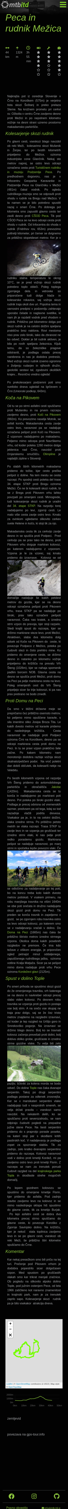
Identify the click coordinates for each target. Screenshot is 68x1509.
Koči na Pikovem (49, 414)
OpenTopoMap (14, 1387)
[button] (10, 1335)
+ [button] (10, 1324)
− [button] (10, 1329)
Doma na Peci (17, 932)
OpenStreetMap (23, 1384)
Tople (33, 1087)
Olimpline (49, 454)
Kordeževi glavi (28, 971)
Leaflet (9, 1384)
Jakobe (56, 787)
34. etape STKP (24, 505)
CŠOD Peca (40, 215)
